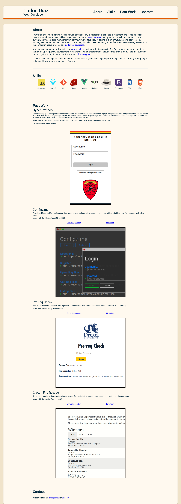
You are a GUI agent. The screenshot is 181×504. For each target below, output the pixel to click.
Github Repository (74, 223)
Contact (147, 12)
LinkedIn (65, 498)
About (97, 12)
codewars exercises (74, 45)
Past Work (128, 12)
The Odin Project (94, 37)
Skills (111, 12)
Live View (110, 223)
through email (54, 498)
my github (76, 49)
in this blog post (83, 54)
